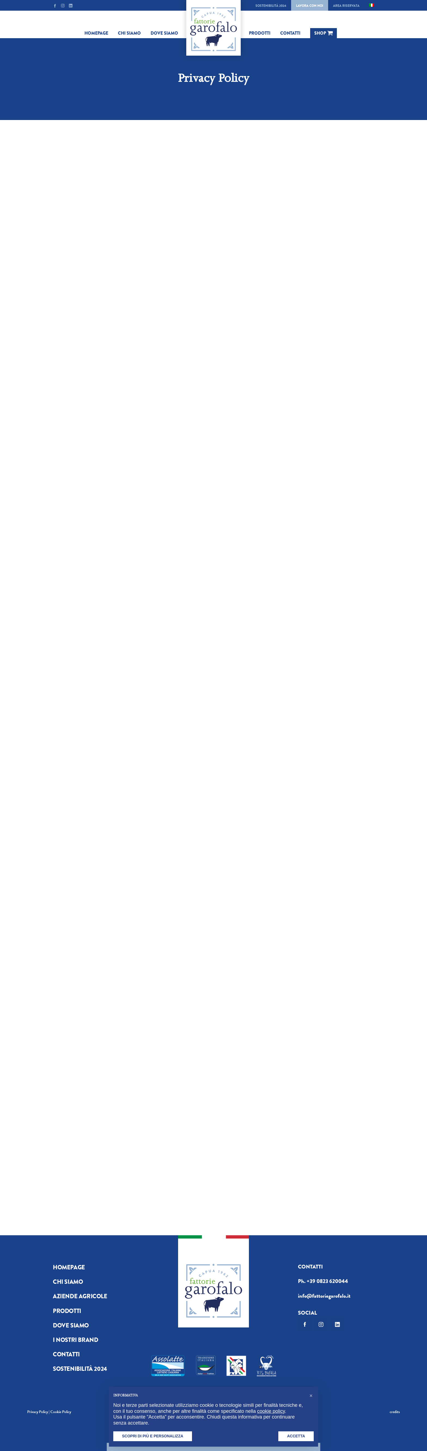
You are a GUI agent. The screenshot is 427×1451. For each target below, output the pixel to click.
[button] (311, 1395)
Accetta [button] (296, 1436)
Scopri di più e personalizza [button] (152, 1436)
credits (395, 1412)
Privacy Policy (37, 1412)
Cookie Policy (60, 1412)
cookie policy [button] (271, 1411)
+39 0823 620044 (327, 1281)
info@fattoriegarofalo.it (324, 1296)
